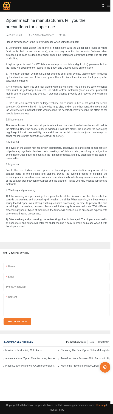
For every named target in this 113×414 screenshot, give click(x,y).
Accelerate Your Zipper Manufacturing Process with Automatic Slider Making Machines (30, 358)
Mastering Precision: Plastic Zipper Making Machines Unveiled (85, 365)
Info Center (103, 342)
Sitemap (101, 405)
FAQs (91, 342)
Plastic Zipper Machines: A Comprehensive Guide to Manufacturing (30, 365)
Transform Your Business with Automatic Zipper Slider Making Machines (85, 358)
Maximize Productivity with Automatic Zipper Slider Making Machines (23, 350)
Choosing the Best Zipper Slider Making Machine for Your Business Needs (85, 350)
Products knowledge (76, 342)
